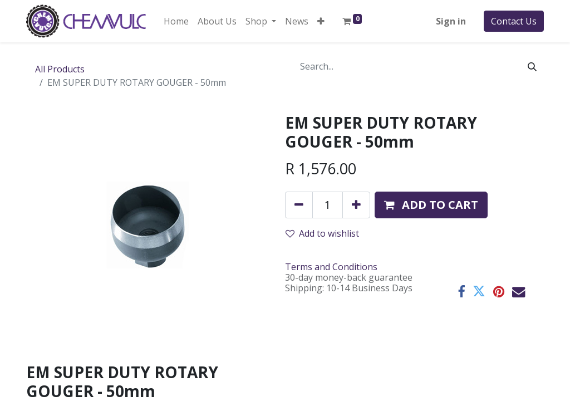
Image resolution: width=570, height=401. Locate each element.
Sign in (451, 21)
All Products (60, 69)
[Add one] (356, 205)
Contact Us (514, 21)
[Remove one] (299, 205)
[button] (321, 21)
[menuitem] (176, 21)
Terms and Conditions (331, 267)
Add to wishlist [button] (322, 233)
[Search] (532, 66)
